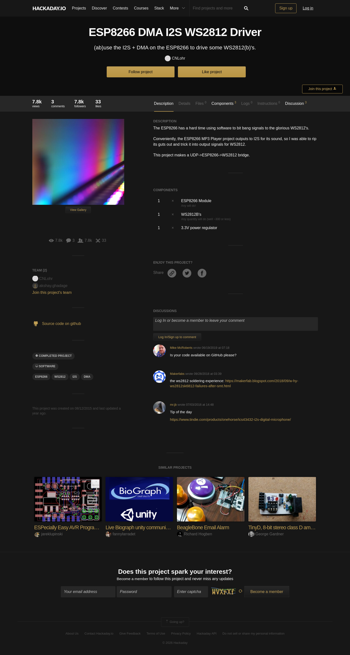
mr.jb (173, 404)
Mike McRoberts (181, 348)
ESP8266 (41, 376)
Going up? (174, 622)
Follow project (141, 72)
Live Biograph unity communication (142, 527)
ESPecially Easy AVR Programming (72, 527)
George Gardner (266, 534)
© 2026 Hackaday (175, 643)
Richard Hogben (194, 534)
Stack (159, 8)
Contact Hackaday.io (99, 634)
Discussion (296, 103)
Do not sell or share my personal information (253, 634)
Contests (120, 8)
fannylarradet (120, 534)
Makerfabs (177, 374)
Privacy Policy (181, 634)
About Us (72, 634)
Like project (212, 72)
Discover (99, 8)
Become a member (132, 579)
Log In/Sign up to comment (177, 337)
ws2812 (60, 376)
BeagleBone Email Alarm (204, 527)
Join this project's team (52, 292)
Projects (79, 8)
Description (164, 103)
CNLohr (175, 58)
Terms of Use (156, 634)
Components (223, 103)
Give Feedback (129, 634)
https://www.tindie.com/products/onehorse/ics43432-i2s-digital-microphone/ (230, 419)
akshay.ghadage (50, 286)
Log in (308, 8)
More (178, 8)
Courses (141, 8)
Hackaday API (207, 634)
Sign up (285, 8)
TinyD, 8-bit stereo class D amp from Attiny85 (296, 527)
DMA (87, 376)
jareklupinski (48, 534)
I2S (74, 376)
